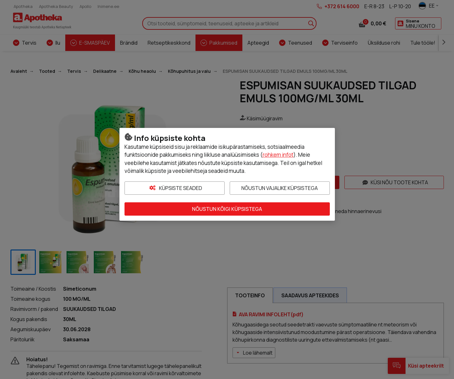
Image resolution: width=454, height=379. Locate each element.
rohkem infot (278, 154)
